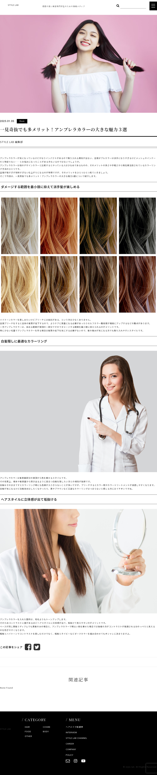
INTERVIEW (71, 732)
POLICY (69, 754)
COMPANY (71, 749)
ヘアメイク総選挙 (74, 726)
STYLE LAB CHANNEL (76, 737)
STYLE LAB (13, 4)
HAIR (27, 726)
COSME (46, 726)
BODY (46, 731)
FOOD (28, 731)
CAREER (70, 743)
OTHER (28, 736)
